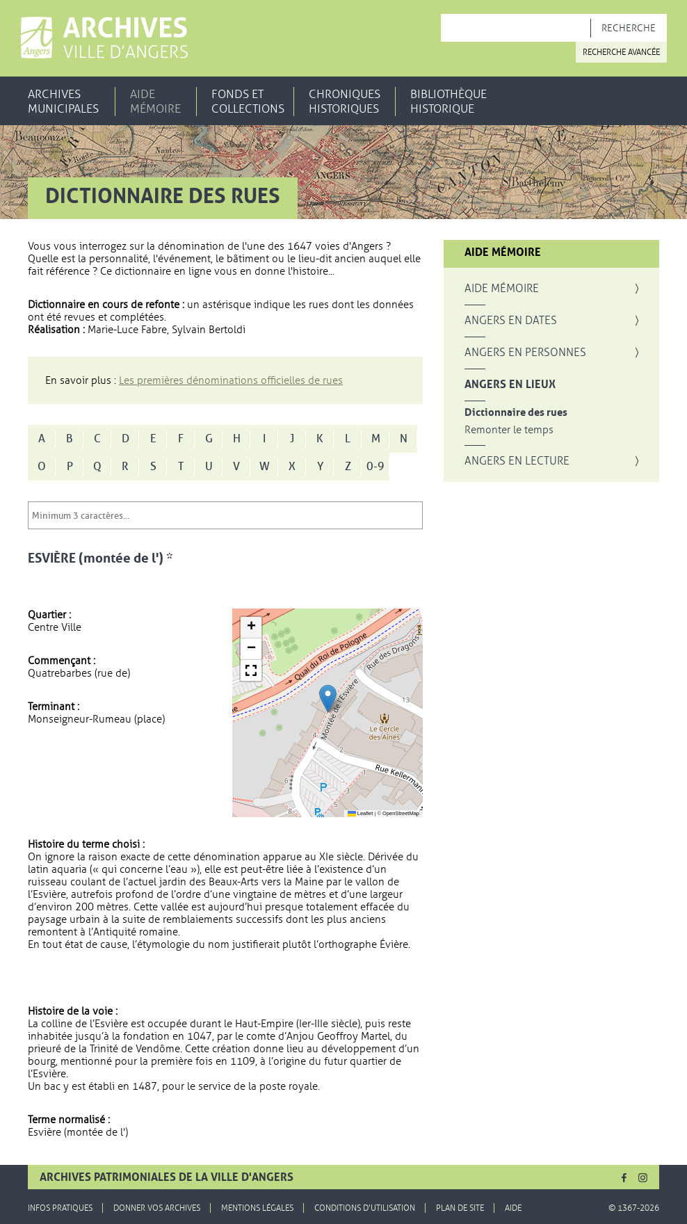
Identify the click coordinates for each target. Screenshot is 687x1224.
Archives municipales (63, 101)
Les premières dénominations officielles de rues (231, 380)
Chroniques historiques (344, 101)
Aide (513, 1208)
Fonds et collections (247, 101)
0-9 (375, 467)
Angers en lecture (516, 461)
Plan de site (460, 1208)
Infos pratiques (60, 1208)
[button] (328, 698)
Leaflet (360, 813)
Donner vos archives (156, 1208)
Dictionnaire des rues (515, 413)
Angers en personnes (525, 352)
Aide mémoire (155, 101)
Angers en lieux (510, 384)
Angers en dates (510, 320)
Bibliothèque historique (448, 101)
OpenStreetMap (400, 813)
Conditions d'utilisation (364, 1208)
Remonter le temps (508, 430)
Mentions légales (257, 1208)
